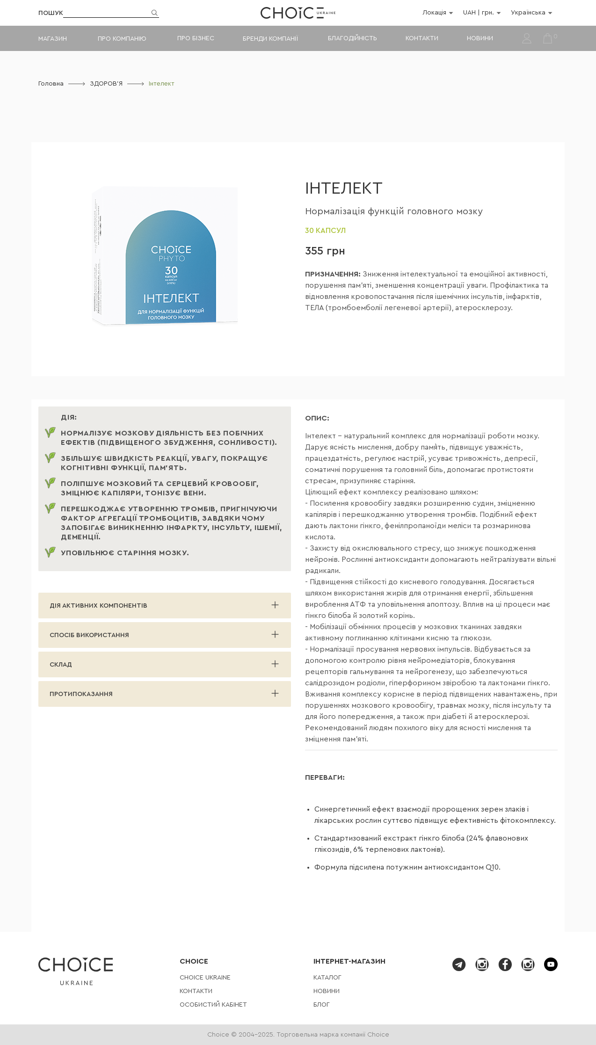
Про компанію (122, 39)
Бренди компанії (270, 39)
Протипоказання (81, 694)
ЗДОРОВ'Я (106, 83)
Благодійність (352, 38)
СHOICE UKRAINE (205, 977)
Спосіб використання (89, 635)
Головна (51, 83)
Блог (321, 1004)
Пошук (50, 13)
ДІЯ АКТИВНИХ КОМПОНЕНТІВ (98, 605)
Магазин (52, 39)
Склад (61, 664)
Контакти (422, 38)
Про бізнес (195, 38)
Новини (480, 38)
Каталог (327, 977)
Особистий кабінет (213, 1004)
